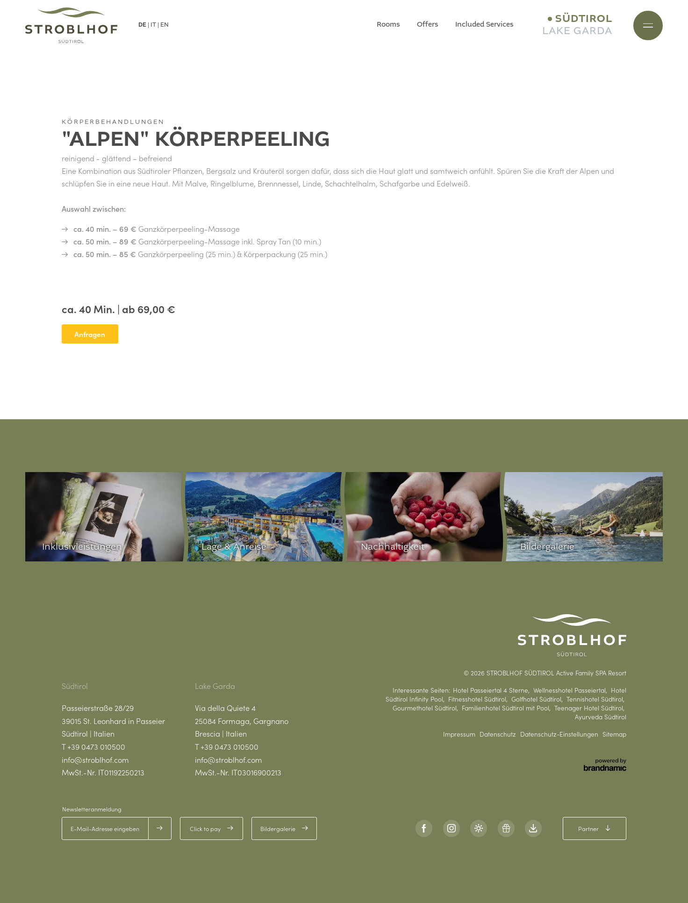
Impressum (459, 734)
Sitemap (614, 734)
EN (164, 25)
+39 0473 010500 (96, 746)
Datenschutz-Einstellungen (559, 734)
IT (153, 25)
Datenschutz (498, 734)
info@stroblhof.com (95, 759)
